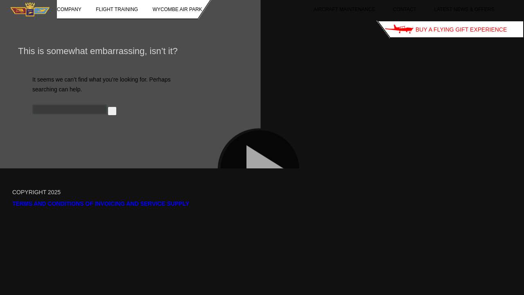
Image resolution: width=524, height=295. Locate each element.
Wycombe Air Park (177, 9)
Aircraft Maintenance (344, 9)
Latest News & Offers (464, 9)
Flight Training (117, 9)
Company (69, 9)
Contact (404, 9)
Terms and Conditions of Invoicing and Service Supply (100, 203)
